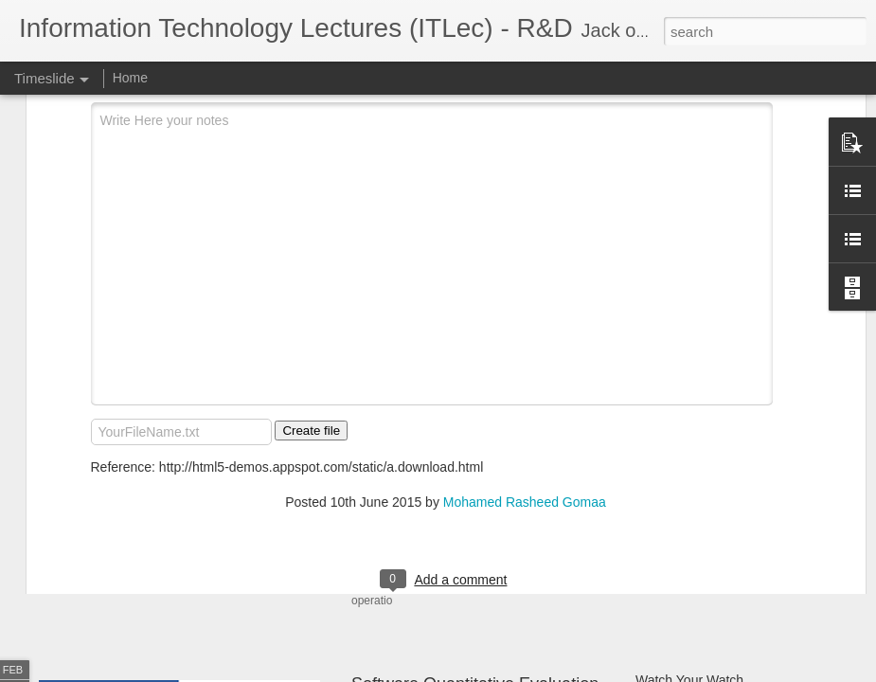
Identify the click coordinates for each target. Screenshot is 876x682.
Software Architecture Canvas (722, 537)
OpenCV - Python (687, 570)
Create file (311, 276)
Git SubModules (682, 504)
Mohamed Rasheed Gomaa (524, 347)
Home (130, 77)
